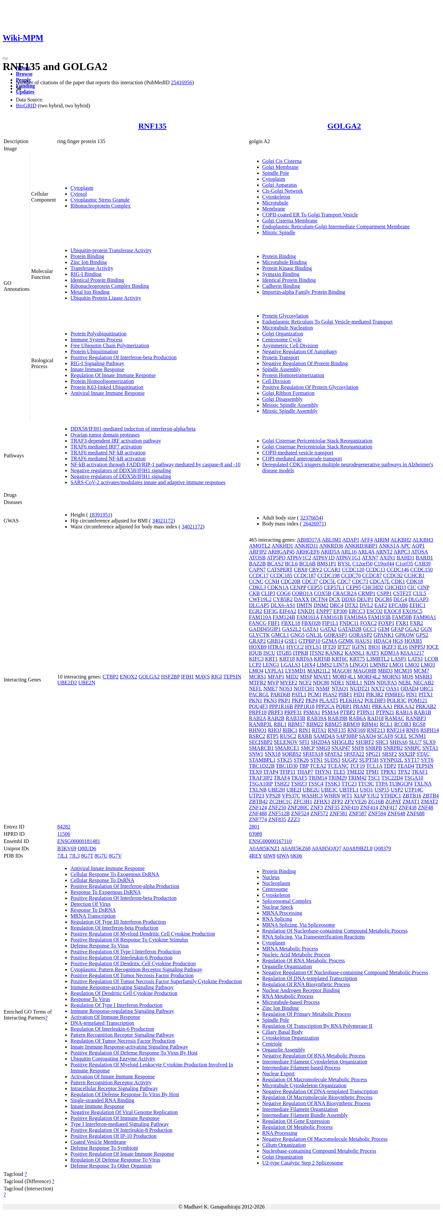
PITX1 (426, 694)
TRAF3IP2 (261, 778)
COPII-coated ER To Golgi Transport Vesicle (310, 214)
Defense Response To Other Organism (111, 1166)
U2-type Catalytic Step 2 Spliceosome (302, 1163)
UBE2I (293, 789)
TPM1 (372, 772)
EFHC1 (417, 605)
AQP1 (418, 546)
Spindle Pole (275, 173)
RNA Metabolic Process (288, 996)
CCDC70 (351, 575)
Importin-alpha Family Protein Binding (303, 292)
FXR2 (416, 623)
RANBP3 (416, 718)
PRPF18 (258, 712)
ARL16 (349, 552)
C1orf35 (404, 563)
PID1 (359, 694)
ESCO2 (375, 611)
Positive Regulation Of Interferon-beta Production (123, 357)
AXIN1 (387, 557)
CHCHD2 (372, 587)
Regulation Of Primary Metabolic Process (306, 1014)
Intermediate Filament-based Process (301, 1067)
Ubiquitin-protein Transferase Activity (111, 250)
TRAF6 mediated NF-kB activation (108, 452)
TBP (304, 766)
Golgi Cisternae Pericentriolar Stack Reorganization (317, 440)
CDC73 (360, 581)
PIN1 (411, 694)
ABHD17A (309, 540)
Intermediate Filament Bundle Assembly (305, 1115)
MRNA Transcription (92, 916)
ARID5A (330, 552)
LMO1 (396, 665)
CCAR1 (332, 569)
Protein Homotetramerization (293, 375)
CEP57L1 (334, 587)
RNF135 (152, 126)
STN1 (316, 760)
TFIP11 (287, 772)
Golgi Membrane (280, 167)
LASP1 (398, 659)
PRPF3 (275, 712)
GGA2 (412, 629)
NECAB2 (423, 682)
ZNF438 (408, 807)
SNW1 (256, 754)
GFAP (397, 629)
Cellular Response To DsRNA (102, 880)
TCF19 (357, 766)
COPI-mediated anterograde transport (302, 458)
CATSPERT (279, 569)
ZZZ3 (294, 819)
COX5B (322, 593)
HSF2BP (170, 676)
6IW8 (269, 856)
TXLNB (258, 789)
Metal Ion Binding (90, 292)
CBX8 (300, 569)
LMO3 (428, 665)
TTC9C (366, 784)
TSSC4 (315, 784)
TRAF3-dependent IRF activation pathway (115, 440)
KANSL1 (354, 653)
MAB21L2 (318, 670)
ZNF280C (298, 807)
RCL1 (386, 724)
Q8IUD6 (87, 848)
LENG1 (271, 665)
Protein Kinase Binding (287, 268)
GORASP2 (360, 635)
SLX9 (429, 742)
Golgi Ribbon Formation (288, 393)
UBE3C (329, 789)
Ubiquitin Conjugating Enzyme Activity (112, 1058)
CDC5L (327, 581)
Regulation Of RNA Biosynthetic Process (306, 984)
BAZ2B (257, 563)
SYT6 (427, 760)
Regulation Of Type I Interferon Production (116, 1005)
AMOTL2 (260, 546)
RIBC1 (290, 730)
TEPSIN (232, 676)
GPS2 (422, 635)
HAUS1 (363, 641)
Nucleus (271, 877)
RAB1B (422, 712)
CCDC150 (421, 569)
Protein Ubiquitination (94, 351)
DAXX (301, 599)
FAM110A (260, 617)
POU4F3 (258, 706)
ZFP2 (337, 801)
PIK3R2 (374, 694)
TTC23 (349, 784)
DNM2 (321, 605)
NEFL (255, 688)
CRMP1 (366, 593)
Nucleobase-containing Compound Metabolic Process (319, 1151)
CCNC (256, 581)
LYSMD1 (295, 670)
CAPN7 (257, 569)
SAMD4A (324, 736)
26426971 (313, 523)
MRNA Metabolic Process (290, 948)
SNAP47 (341, 748)
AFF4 (366, 540)
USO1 (366, 789)
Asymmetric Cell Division (290, 345)
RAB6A (357, 718)
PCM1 (315, 694)
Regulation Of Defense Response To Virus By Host (124, 1094)
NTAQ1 (340, 688)
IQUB (255, 653)
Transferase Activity (91, 268)
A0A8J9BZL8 (357, 848)
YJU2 (373, 795)
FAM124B (284, 617)
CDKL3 (257, 587)
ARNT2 (384, 552)
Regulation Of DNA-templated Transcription (310, 978)
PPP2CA (325, 706)
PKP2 (298, 700)
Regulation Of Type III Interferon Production (118, 922)
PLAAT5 (328, 700)
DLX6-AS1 (283, 605)
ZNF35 (331, 807)
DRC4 (336, 605)
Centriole (272, 1044)
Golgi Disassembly (282, 399)
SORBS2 (291, 754)
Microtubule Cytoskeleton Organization (304, 1085)
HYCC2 (294, 647)
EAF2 (381, 605)
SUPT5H (369, 760)
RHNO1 (258, 730)
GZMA (329, 641)
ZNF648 (396, 813)
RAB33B (296, 718)
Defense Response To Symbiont (104, 1148)
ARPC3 (402, 552)
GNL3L (314, 635)
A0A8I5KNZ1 (264, 848)
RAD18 (375, 718)
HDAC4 (382, 641)
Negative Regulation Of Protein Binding (305, 363)
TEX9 (255, 772)
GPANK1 (384, 635)
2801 (254, 826)
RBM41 (369, 724)
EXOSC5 (412, 611)
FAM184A (355, 617)
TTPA (381, 784)
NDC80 (321, 682)
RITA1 (319, 730)
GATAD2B (350, 629)
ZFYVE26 (355, 801)
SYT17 (412, 760)
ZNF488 (258, 813)
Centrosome (275, 889)
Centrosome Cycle (282, 339)
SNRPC (412, 748)
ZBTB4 (430, 795)
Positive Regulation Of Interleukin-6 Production (121, 957)
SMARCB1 (261, 748)
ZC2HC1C (280, 801)
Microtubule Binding (284, 262)
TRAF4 (282, 778)
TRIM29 (337, 778)
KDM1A (389, 653)
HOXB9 (258, 647)
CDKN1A (277, 587)
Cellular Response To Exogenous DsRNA (114, 874)
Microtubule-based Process (291, 1002)
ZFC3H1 (302, 801)
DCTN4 (319, 599)
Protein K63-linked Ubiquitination (106, 387)
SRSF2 (389, 754)
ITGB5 (284, 653)
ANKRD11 (306, 546)
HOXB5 (413, 641)
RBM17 (296, 724)
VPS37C (291, 795)
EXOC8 (392, 611)
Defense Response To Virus (99, 945)
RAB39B (338, 718)
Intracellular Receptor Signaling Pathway (114, 1088)
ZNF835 (277, 819)
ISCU (269, 653)
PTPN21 (385, 712)
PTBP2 (347, 712)
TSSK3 (332, 784)
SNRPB (373, 748)
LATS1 (415, 659)
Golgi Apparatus (279, 185)
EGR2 (255, 611)
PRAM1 (362, 706)
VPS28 (272, 795)
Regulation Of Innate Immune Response (113, 375)
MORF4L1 (344, 676)
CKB (254, 593)
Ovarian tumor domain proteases (105, 435)
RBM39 (351, 724)
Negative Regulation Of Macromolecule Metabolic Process (325, 1139)
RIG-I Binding (86, 274)
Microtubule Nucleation (287, 327)
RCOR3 (402, 724)
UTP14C (413, 789)
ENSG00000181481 (78, 841)
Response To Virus (90, 999)
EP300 (340, 611)
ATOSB (257, 557)
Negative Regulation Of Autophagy (299, 351)
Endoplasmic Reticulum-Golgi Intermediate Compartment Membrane (336, 226)
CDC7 (344, 581)
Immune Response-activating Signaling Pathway (122, 987)
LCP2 (255, 665)
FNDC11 (349, 623)
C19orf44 (384, 563)
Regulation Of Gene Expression (296, 1121)
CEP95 (353, 587)
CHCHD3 (395, 587)
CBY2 (315, 569)
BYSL (344, 563)
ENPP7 (324, 611)
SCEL (400, 736)
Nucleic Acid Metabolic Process (296, 954)
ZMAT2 (429, 801)
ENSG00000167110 (270, 841)
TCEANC (338, 766)
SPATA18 (313, 754)
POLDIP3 (375, 700)
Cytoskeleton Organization (290, 1038)
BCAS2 (275, 563)
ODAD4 (410, 688)
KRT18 (287, 659)
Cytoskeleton (276, 197)
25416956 (181, 82)
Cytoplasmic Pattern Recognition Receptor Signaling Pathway (136, 969)
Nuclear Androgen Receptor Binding (301, 990)
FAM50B (402, 617)
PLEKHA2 (351, 700)
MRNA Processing (282, 913)
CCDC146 (398, 569)
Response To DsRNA (93, 910)
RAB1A (404, 712)
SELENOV (286, 742)
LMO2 (412, 665)
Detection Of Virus (90, 904)
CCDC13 (375, 569)
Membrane (273, 209)
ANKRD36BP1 (360, 546)
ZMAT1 (411, 801)
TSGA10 (413, 778)
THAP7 (305, 772)
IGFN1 (359, 647)
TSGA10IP (261, 784)
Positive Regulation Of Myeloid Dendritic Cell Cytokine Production (142, 934)
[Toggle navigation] (5, 58)
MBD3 (385, 670)
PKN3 (270, 700)
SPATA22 (354, 754)
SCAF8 (385, 736)
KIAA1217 (412, 653)
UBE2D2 (67, 682)
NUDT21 (360, 688)
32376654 (310, 517)
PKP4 (311, 700)
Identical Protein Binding (97, 280)
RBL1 (280, 724)
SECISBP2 (261, 742)
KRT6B (322, 659)
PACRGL (259, 694)
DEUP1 (365, 599)
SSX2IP (406, 754)
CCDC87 (372, 575)
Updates (25, 92)
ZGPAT (393, 801)
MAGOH (342, 670)
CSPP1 (384, 593)
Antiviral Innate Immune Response (107, 393)
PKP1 (284, 700)
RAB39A (317, 718)
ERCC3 (357, 611)
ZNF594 (377, 813)
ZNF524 (300, 813)
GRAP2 (257, 641)
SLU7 (415, 742)
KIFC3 (256, 659)
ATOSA (419, 552)
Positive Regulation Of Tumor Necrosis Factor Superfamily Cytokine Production (156, 981)
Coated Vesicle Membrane (98, 1142)
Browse (24, 74)
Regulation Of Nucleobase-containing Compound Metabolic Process (335, 931)
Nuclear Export (278, 1073)
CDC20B (291, 581)
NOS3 (285, 688)
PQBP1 (344, 706)
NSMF (323, 688)
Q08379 (382, 848)
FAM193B (379, 617)
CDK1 (398, 581)
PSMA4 (330, 712)
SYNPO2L (391, 760)
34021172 (162, 520)
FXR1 (402, 623)
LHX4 (308, 665)
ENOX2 (128, 676)
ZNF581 (338, 813)
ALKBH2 (400, 540)
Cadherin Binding (281, 286)
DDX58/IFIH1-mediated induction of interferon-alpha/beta (133, 429)
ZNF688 (415, 813)
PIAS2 (330, 694)
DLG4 (400, 599)
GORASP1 (335, 635)
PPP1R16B (281, 706)
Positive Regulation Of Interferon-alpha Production (124, 886)
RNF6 (412, 730)
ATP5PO (276, 557)
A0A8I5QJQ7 (326, 848)
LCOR (431, 659)
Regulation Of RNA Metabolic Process (303, 960)
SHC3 (382, 742)
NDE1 (337, 682)
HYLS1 (313, 647)
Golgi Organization (282, 333)
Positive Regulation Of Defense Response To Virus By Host (134, 1053)
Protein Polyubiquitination (98, 333)
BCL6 (291, 563)
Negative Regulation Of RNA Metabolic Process (314, 1055)
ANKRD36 (331, 546)
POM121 (417, 700)
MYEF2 (288, 682)
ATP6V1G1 (348, 557)
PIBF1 (345, 694)
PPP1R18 (304, 706)
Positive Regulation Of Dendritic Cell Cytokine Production (133, 963)
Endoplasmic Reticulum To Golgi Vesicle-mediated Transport (327, 322)
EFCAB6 (398, 605)
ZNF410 (350, 807)
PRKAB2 (426, 706)
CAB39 (423, 563)
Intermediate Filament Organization (300, 1109)
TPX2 (404, 772)
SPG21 (373, 754)
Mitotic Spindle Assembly (290, 411)
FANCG (258, 623)
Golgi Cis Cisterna (282, 161)
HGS (397, 641)
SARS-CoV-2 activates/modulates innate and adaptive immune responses (148, 482)
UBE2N (86, 682)
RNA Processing (279, 1133)
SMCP (308, 748)
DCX (334, 599)
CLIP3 (268, 593)
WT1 (346, 795)
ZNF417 (388, 807)
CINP (423, 587)
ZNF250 (277, 807)
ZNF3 (316, 807)
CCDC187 (305, 575)
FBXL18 (290, 623)
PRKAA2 (404, 706)
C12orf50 (362, 563)
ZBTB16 (412, 795)
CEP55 (314, 587)
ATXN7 (370, 557)
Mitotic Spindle (278, 232)
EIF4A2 (287, 611)
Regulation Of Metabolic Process (297, 1127)
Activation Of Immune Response (105, 1017)
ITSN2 (317, 653)
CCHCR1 (414, 575)
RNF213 (376, 730)
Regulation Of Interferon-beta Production (114, 928)
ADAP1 (351, 540)
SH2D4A (320, 742)
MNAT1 (322, 676)
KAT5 (372, 653)
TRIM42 (357, 778)
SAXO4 (367, 736)
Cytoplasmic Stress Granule (100, 200)
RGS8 (419, 724)
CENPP (298, 587)
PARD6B (280, 694)
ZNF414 (369, 807)
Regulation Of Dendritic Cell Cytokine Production (123, 993)
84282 (63, 826)
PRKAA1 (382, 706)
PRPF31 (293, 712)
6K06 (296, 856)
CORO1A (302, 593)
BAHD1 (405, 557)
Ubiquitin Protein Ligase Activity (105, 298)
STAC (423, 754)
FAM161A (307, 617)
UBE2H (276, 789)
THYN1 (323, 772)
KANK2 (334, 653)
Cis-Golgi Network (282, 191)
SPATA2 (333, 754)
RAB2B (276, 718)
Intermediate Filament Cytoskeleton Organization (314, 1061)
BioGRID (26, 105)
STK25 (284, 760)
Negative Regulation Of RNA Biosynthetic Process (316, 1103)
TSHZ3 (299, 784)
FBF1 (274, 623)
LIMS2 (324, 665)
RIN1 (305, 730)
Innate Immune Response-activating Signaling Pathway (129, 1047)
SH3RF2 (365, 742)
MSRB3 (423, 676)
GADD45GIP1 (265, 629)
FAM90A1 (424, 617)
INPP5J (417, 647)
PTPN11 (366, 712)
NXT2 (378, 688)
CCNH (272, 581)
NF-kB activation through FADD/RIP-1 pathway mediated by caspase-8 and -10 (155, 464)
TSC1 (374, 778)
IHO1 (374, 647)
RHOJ (274, 730)
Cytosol (78, 194)
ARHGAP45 (281, 552)
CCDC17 (259, 575)
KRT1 (271, 659)
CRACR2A (344, 593)
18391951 (100, 515)
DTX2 (351, 605)
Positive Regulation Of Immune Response (114, 1118)
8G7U (101, 856)
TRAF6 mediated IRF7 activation (106, 446)
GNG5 (297, 635)
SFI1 (304, 742)
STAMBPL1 (262, 760)
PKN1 (255, 700)
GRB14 (275, 641)
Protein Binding (87, 256)
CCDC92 (393, 575)
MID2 (292, 676)
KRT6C (340, 659)
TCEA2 (318, 766)
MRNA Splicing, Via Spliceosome (298, 925)
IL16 (402, 647)
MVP (273, 682)
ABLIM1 (331, 540)
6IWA (283, 856)
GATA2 (328, 629)
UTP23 (256, 795)
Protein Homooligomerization (102, 381)
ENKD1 (306, 611)
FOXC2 (368, 623)
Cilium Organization (284, 1145)
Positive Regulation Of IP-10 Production (113, 1136)
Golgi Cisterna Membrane (290, 220)
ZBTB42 (258, 801)
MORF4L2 (369, 676)
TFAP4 (270, 772)
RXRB (305, 736)
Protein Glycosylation (285, 316)
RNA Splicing (277, 919)
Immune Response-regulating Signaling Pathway (122, 1011)
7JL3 (74, 856)
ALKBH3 (422, 540)
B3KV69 (66, 848)
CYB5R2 (283, 599)
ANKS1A (388, 546)
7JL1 (62, 856)
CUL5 (419, 593)
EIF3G (271, 611)
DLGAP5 (259, 605)
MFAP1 (276, 676)
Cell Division (276, 381)
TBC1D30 (287, 766)
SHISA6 (399, 742)
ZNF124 (258, 807)
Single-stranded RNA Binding (102, 1100)
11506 (63, 834)
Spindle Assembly (281, 369)
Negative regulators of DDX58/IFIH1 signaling (120, 470)
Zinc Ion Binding (88, 262)
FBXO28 (311, 623)
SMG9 (323, 748)
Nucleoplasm (276, 883)
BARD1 (424, 557)
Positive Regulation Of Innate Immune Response (122, 1154)
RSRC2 (257, 736)
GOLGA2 (344, 126)
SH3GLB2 (343, 742)
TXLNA (422, 784)
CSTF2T (402, 593)
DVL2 (366, 605)
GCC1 (370, 629)
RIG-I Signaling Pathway (97, 363)
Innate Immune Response (97, 369)
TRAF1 (420, 772)
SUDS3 (332, 760)
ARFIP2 (258, 552)
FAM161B (331, 617)
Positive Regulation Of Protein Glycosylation (310, 387)
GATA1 (310, 629)
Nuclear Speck (277, 907)
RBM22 (315, 724)
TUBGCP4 (401, 784)
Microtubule (275, 203)
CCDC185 (281, 575)
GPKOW (405, 635)
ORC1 (426, 688)
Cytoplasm (81, 188)
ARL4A (366, 552)
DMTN (304, 605)
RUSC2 (288, 736)
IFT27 (344, 647)
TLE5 (339, 772)
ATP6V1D (323, 557)
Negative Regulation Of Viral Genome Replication (124, 1112)
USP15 (382, 789)
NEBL (405, 682)
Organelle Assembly (283, 1050)
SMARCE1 (287, 748)
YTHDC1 (390, 795)
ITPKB (300, 653)
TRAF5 (299, 778)
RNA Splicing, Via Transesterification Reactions (313, 937)
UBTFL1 (349, 789)
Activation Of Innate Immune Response (112, 1076)
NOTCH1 (304, 688)
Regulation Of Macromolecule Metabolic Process (314, 1079)
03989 (255, 834)
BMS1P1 (326, 563)
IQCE (432, 647)
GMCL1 (280, 635)
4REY (255, 856)
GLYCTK (259, 635)
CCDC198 (328, 575)
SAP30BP (346, 736)
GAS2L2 (291, 629)
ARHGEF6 (308, 552)
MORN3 (391, 676)
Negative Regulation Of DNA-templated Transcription (320, 1091)
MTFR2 (257, 682)
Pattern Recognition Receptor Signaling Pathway (122, 1035)
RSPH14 (429, 730)
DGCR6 (383, 599)
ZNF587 (358, 813)
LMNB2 (379, 665)
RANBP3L (261, 724)
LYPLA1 (274, 670)
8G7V (115, 856)
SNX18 (273, 754)
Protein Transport (280, 357)
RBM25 (333, 724)
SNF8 (358, 748)
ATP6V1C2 (299, 557)
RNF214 (395, 730)
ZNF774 (258, 819)
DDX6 (348, 599)
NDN (369, 682)
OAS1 (392, 688)
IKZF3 (388, 647)
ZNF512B (279, 813)
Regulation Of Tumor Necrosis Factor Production (122, 1041)
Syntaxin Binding (280, 274)
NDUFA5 (387, 682)
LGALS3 (291, 665)
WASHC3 (312, 795)
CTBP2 (110, 676)
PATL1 (298, 694)
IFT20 (329, 647)
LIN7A (340, 665)
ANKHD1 (282, 546)
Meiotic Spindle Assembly (290, 405)
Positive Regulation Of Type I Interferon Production (125, 951)
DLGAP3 (418, 599)
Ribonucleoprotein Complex (100, 206)
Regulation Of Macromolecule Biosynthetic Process (317, 1097)
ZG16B (376, 801)
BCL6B (307, 563)
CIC (411, 587)
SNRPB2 (393, 748)
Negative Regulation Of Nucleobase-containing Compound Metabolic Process (345, 972)
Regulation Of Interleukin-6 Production (112, 1029)
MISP (306, 676)
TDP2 (389, 766)
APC (405, 546)
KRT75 (357, 659)
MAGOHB (365, 670)
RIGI (216, 676)
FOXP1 (386, 623)
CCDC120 (353, 569)
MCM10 (403, 670)
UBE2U (311, 789)
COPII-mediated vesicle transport (297, 452)
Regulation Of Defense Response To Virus (115, 1160)
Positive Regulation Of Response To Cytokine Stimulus (129, 939)
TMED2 (355, 772)
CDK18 (414, 581)
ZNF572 (319, 813)
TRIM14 (318, 778)
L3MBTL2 (377, 659)
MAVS (202, 676)
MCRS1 (257, 676)
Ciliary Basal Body (282, 1032)
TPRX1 (388, 772)
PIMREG (395, 694)
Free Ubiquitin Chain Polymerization (109, 345)
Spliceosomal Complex (287, 901)
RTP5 (272, 736)
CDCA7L (380, 581)
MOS (408, 676)
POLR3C (397, 700)
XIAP (360, 795)
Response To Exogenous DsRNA (105, 892)
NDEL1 (353, 682)
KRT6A (304, 659)
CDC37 (310, 581)
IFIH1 (187, 676)
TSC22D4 (392, 778)
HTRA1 (276, 647)
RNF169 (356, 730)
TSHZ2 (282, 784)
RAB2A (257, 718)
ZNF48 (425, 807)
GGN (426, 629)
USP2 (397, 789)
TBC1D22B (262, 766)
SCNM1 (417, 736)
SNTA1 (430, 748)
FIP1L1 (330, 623)
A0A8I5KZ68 (296, 848)
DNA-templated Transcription (102, 1023)
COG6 (283, 593)
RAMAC (395, 718)
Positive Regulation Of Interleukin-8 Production (121, 1130)
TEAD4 (405, 766)
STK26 (301, 760)
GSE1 (291, 641)
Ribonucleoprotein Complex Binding (109, 286)
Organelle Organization (287, 966)
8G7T (87, 856)
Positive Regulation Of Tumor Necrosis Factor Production (132, 975)
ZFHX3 (322, 801)
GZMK (346, 641)
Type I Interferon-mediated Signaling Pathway (119, 1124)
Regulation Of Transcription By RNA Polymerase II (317, 1026)
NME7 (270, 688)
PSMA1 (312, 712)
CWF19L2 (260, 599)
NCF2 (305, 682)
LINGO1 (359, 665)
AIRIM (381, 540)
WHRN (332, 795)
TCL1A (374, 766)
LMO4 (256, 670)
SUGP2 (350, 760)
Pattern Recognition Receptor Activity (111, 1082)
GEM (384, 629)
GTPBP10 (309, 641)
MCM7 (421, 670)
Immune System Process (96, 339)
